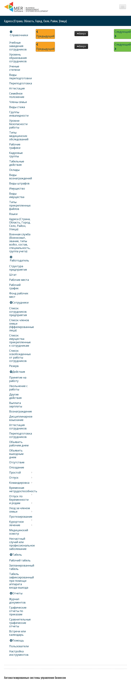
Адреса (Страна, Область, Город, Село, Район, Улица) (20, 224)
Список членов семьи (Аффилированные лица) (21, 325)
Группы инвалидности (19, 113)
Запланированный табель (21, 567)
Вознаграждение (20, 411)
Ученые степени (14, 68)
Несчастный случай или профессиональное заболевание (22, 544)
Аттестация (17, 88)
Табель (17, 554)
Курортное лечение (16, 523)
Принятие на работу (17, 379)
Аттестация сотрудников (18, 426)
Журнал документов (17, 600)
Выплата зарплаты (15, 404)
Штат (13, 275)
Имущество (17, 188)
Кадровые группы (16, 154)
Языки (13, 214)
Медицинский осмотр (18, 531)
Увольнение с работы (18, 387)
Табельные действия (16, 163)
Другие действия (15, 396)
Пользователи (19, 646)
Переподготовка (20, 83)
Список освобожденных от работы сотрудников (20, 356)
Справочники (19, 35)
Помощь (18, 640)
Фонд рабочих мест (18, 295)
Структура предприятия (18, 267)
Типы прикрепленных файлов (20, 205)
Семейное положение (16, 95)
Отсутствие (16, 462)
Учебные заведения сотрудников (18, 46)
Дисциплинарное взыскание (20, 418)
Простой (15, 472)
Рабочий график (15, 286)
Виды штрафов (19, 183)
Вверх (81, 33)
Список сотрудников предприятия (18, 311)
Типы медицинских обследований (18, 136)
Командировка (19, 483)
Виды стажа (17, 107)
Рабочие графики (14, 146)
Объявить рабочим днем (19, 443)
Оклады (14, 170)
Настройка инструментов (19, 653)
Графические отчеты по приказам (17, 611)
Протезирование (20, 516)
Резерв (14, 366)
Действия (18, 372)
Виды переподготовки (20, 76)
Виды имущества (16, 195)
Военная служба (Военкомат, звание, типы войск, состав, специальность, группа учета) (19, 242)
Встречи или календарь (17, 633)
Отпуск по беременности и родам (19, 499)
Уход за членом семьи (19, 509)
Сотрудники (20, 302)
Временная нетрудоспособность (23, 489)
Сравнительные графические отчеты (20, 623)
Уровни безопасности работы (18, 124)
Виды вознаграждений (20, 176)
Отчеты (17, 593)
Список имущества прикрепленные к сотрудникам (20, 340)
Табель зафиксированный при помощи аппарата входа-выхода (21, 580)
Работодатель (19, 260)
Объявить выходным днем (16, 454)
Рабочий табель (20, 560)
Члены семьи (18, 102)
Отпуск (13, 477)
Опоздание (16, 467)
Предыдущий (45, 34)
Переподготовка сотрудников (20, 435)
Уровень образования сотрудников (18, 58)
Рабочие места (19, 280)
